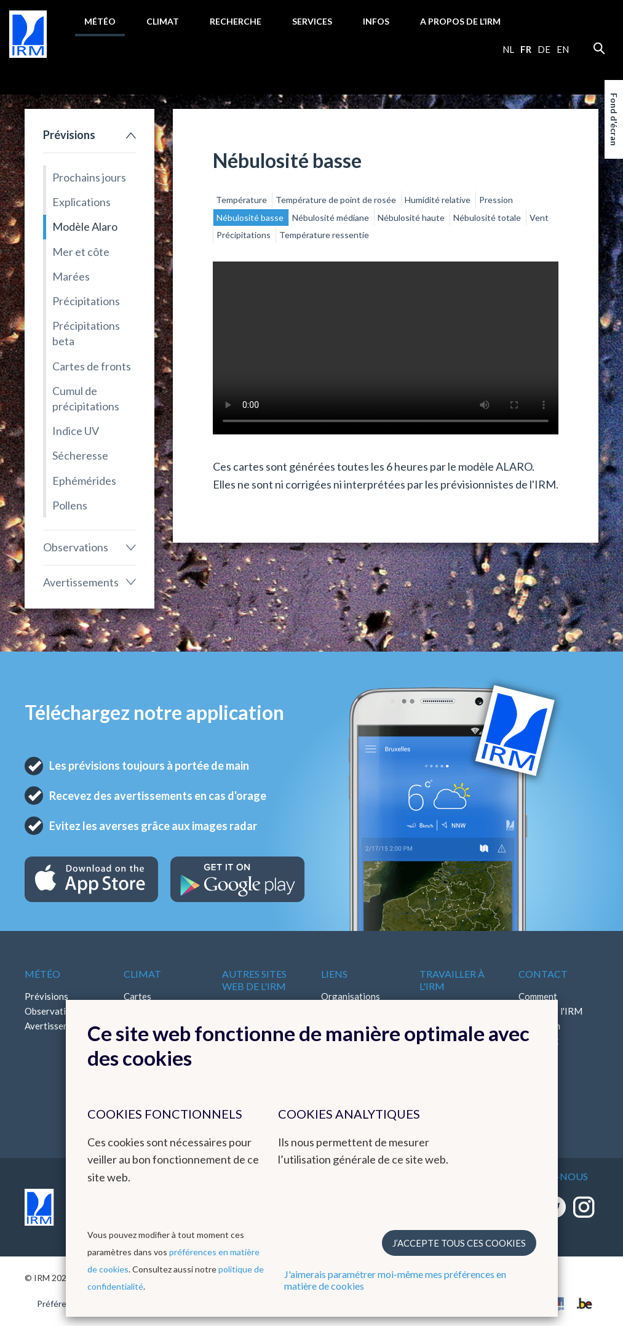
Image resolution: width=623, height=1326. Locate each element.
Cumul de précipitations (85, 398)
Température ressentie (324, 235)
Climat (162, 21)
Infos (376, 21)
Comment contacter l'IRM (550, 1003)
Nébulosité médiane (331, 217)
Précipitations (86, 301)
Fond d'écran (614, 119)
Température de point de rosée (337, 199)
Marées (71, 276)
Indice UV (75, 430)
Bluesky (534, 1070)
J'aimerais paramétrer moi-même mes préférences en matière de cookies (395, 1280)
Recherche (235, 21)
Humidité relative (438, 199)
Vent (539, 217)
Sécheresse (80, 455)
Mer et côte (80, 251)
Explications (81, 202)
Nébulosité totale (488, 217)
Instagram (539, 1025)
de (544, 49)
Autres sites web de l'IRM (254, 979)
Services (312, 21)
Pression (496, 199)
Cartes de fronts (91, 366)
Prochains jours (89, 177)
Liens (334, 974)
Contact (543, 974)
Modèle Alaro (84, 226)
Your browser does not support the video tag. (385, 348)
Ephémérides (84, 480)
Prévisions (69, 135)
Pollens (69, 505)
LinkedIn (535, 1055)
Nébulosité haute (412, 217)
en (563, 49)
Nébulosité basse (250, 217)
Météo (100, 21)
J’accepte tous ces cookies (459, 1242)
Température (242, 199)
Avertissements (81, 582)
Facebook (538, 1040)
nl (508, 49)
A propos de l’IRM (460, 21)
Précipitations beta (86, 333)
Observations (75, 547)
